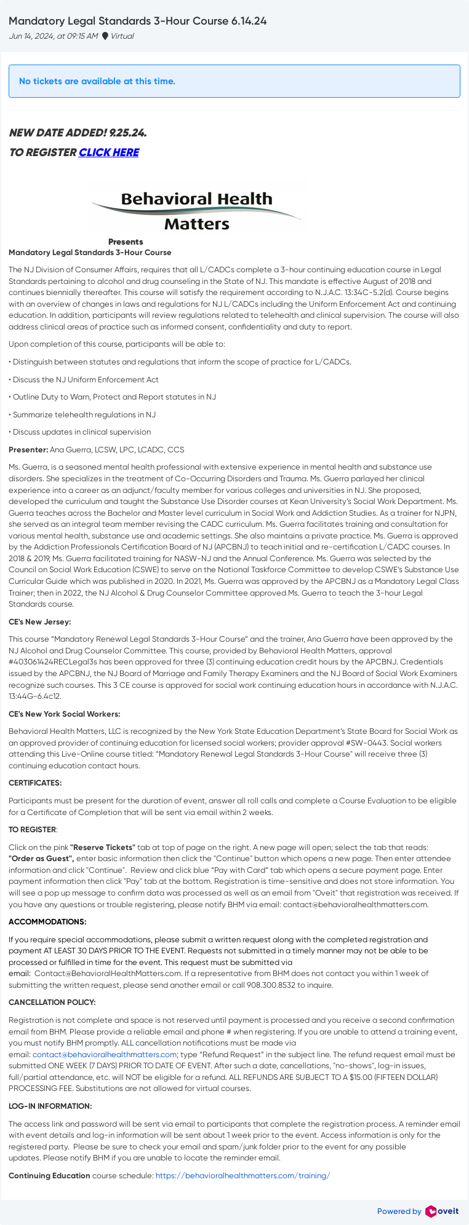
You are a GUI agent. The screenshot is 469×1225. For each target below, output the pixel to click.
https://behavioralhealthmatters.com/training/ (243, 1175)
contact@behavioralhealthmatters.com (105, 1054)
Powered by (418, 1211)
